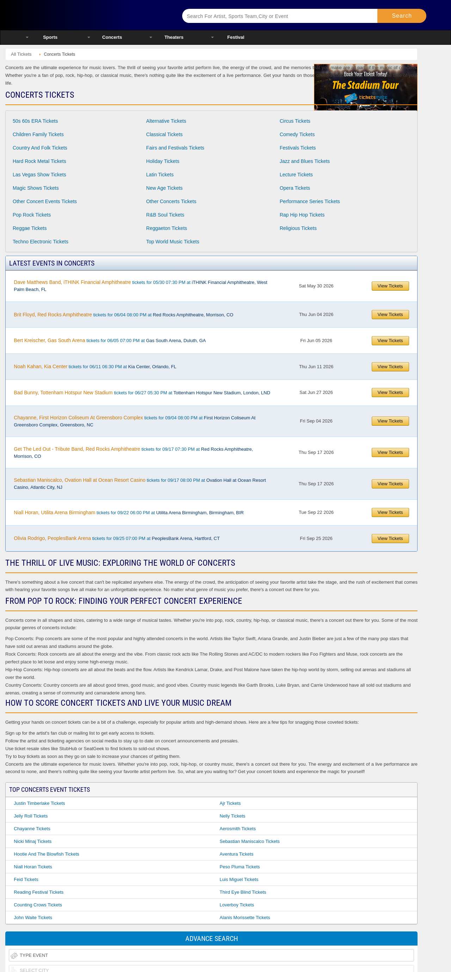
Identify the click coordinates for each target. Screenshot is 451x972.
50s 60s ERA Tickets (35, 121)
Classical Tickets (164, 134)
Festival (235, 37)
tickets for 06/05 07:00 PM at (110, 340)
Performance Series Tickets (310, 201)
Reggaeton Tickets (166, 228)
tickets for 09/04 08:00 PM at (134, 421)
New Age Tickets (164, 188)
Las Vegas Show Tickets (39, 174)
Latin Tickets (160, 174)
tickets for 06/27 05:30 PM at (142, 392)
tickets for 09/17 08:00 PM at (140, 483)
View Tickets (390, 285)
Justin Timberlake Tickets (39, 803)
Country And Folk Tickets (40, 148)
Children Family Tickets (38, 134)
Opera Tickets (295, 188)
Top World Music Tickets (172, 241)
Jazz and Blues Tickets (305, 161)
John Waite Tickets (33, 917)
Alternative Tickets (166, 121)
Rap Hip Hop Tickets (302, 215)
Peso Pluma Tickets (240, 866)
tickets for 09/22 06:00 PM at (128, 512)
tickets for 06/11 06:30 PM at (95, 366)
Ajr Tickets (230, 803)
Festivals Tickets (298, 148)
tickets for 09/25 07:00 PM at (117, 538)
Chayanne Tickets (32, 828)
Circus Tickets (295, 121)
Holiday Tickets (162, 161)
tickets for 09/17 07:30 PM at (133, 452)
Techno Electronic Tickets (40, 241)
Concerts (112, 37)
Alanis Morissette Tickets (245, 917)
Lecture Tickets (296, 174)
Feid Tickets (26, 879)
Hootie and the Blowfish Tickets (46, 854)
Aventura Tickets (236, 854)
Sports (50, 37)
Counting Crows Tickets (38, 904)
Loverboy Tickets (237, 904)
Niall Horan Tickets (33, 866)
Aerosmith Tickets (238, 828)
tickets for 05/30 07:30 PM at (140, 285)
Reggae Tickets (30, 228)
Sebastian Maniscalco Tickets (250, 841)
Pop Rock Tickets (32, 215)
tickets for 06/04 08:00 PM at (123, 314)
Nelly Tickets (232, 816)
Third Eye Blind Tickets (243, 892)
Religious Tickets (298, 228)
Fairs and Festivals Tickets (175, 148)
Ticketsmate (95, 15)
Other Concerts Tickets (171, 201)
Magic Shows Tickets (36, 188)
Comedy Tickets (297, 134)
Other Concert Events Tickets (45, 201)
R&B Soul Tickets (165, 215)
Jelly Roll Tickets (31, 816)
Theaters (174, 37)
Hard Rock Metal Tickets (39, 161)
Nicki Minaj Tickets (32, 841)
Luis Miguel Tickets (239, 879)
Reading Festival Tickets (38, 892)
